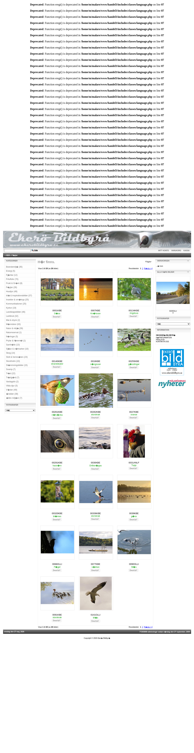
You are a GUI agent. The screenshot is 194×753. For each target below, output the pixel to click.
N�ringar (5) (12, 336)
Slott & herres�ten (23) (17, 357)
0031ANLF (134, 462)
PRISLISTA (160, 340)
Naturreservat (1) (14, 332)
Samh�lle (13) (13, 345)
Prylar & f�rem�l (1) (16, 340)
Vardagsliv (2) (12, 381)
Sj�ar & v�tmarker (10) (17, 349)
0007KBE (95, 310)
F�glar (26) (11, 287)
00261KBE (57, 412)
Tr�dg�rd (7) (12, 377)
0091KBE (57, 614)
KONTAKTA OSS (162, 342)
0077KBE (95, 564)
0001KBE (57, 310)
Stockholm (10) (13, 361)
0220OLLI (173, 311)
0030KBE (95, 462)
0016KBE (95, 361)
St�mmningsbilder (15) (17, 365)
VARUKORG (176, 251)
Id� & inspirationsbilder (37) (19, 295)
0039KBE (134, 513)
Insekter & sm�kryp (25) (17, 299)
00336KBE (95, 513)
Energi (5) (10, 271)
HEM (8, 255)
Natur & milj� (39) (14, 328)
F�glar (15, 255)
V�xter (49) (11, 390)
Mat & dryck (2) (13, 320)
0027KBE (134, 412)
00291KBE (57, 462)
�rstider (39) (12, 394)
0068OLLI (57, 564)
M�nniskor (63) (13, 324)
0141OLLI (95, 614)
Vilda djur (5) (12, 386)
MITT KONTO (163, 251)
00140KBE (57, 361)
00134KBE (134, 310)
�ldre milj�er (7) (14, 398)
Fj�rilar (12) (12, 275)
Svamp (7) (11, 369)
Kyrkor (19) (11, 308)
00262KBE (95, 412)
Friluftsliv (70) (12, 279)
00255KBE (134, 361)
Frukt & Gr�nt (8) (14, 283)
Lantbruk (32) (12, 316)
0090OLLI (134, 564)
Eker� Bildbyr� (104, 638)
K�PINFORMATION (164, 338)
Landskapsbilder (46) (15, 312)
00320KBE (57, 513)
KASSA (187, 251)
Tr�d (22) (10, 373)
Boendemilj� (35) (14, 267)
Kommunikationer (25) (16, 304)
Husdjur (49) (11, 291)
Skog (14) (10, 353)
